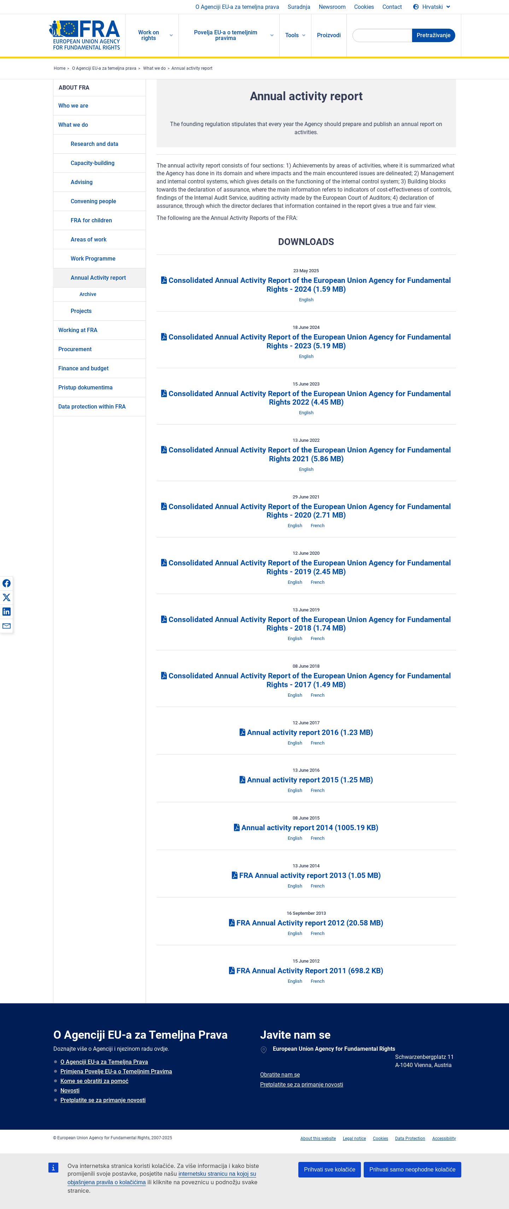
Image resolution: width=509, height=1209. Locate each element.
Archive (88, 294)
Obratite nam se (280, 1074)
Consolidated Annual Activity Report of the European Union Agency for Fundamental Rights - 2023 (306, 341)
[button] (6, 583)
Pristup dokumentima (85, 387)
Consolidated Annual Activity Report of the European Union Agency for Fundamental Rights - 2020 (306, 511)
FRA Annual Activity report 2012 (306, 923)
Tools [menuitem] (292, 35)
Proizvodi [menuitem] (329, 35)
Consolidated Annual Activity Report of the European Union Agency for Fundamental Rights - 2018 (306, 624)
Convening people (93, 201)
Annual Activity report (98, 277)
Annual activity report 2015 (306, 780)
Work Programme (93, 258)
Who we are (73, 105)
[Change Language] (431, 7)
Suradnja (299, 7)
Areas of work (88, 239)
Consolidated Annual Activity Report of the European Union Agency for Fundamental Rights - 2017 (306, 680)
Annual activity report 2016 (306, 732)
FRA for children (91, 220)
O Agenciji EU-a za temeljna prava (237, 7)
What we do (154, 68)
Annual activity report (191, 68)
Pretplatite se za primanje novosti (103, 1100)
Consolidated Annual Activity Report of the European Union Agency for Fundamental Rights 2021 (306, 454)
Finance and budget (83, 368)
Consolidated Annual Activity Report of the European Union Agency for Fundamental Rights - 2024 (306, 284)
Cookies (364, 7)
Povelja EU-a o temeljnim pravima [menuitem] (225, 35)
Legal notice (354, 1138)
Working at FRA (78, 330)
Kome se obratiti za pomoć (94, 1081)
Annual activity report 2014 (306, 827)
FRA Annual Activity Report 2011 (306, 970)
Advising (82, 182)
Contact (392, 7)
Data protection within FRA (92, 406)
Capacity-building (93, 163)
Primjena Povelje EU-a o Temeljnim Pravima (116, 1071)
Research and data (94, 144)
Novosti (70, 1090)
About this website (318, 1138)
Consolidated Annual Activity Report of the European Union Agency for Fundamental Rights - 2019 (306, 567)
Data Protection (410, 1138)
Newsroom (332, 7)
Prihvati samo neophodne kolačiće (412, 1170)
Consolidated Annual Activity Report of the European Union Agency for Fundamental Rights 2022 (306, 398)
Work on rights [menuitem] (148, 35)
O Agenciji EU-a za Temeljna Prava (104, 1062)
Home (59, 68)
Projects (81, 311)
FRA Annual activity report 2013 (306, 875)
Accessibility (444, 1138)
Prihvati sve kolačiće (329, 1170)
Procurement (75, 349)
